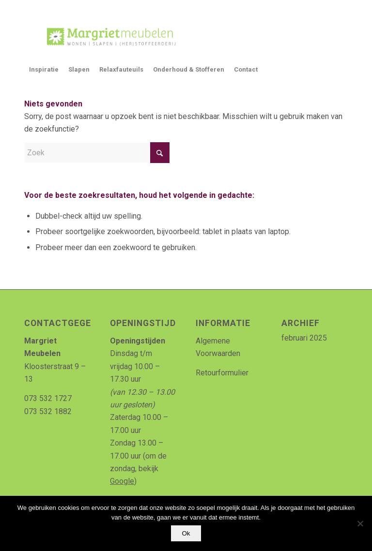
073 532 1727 (48, 398)
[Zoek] (97, 152)
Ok (186, 533)
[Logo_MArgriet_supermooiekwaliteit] (107, 36)
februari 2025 (304, 338)
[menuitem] (43, 70)
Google (122, 481)
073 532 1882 (48, 411)
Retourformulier (222, 372)
